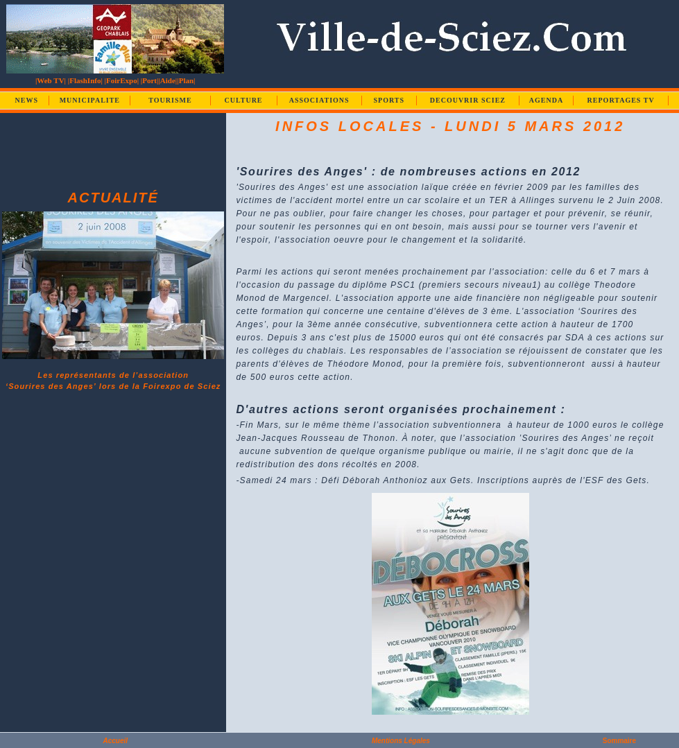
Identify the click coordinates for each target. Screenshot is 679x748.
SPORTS (388, 100)
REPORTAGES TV (621, 100)
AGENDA (546, 100)
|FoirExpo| (122, 80)
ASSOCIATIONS (319, 100)
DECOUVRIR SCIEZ (468, 100)
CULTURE (244, 100)
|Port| (150, 80)
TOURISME (169, 100)
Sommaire (619, 741)
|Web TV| (50, 80)
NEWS (26, 100)
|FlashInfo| (85, 80)
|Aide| (167, 80)
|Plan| (186, 80)
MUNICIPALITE (90, 100)
